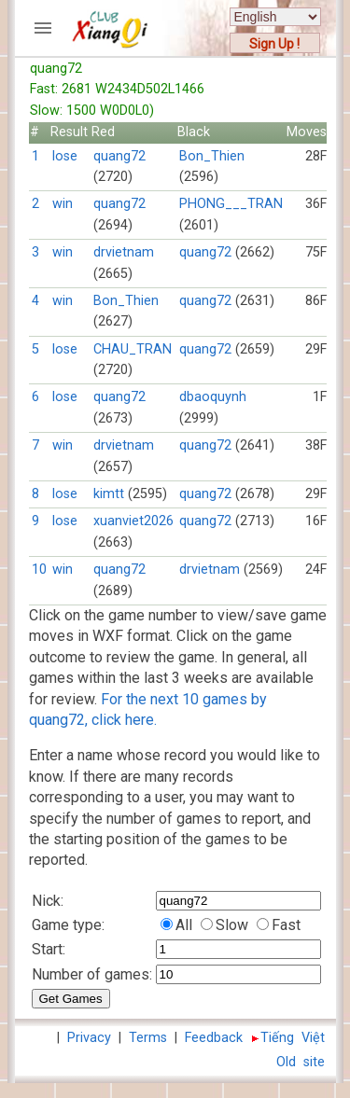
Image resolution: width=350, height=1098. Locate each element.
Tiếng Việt (292, 1038)
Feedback (214, 1038)
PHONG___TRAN (231, 204)
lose (64, 156)
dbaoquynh (212, 397)
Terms (148, 1038)
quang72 (119, 156)
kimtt (108, 494)
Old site (300, 1062)
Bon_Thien (212, 156)
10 (39, 569)
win (62, 204)
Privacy (89, 1038)
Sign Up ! (274, 43)
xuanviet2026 (133, 521)
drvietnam (123, 252)
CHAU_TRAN (132, 349)
